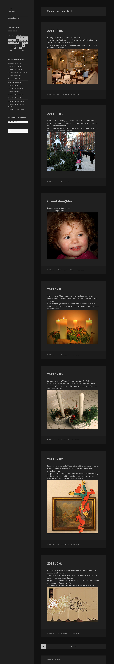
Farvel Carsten (19, 63)
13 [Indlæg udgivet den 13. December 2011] (12, 43)
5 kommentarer (74, 633)
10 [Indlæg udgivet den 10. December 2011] (23, 40)
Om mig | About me (14, 18)
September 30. (17, 85)
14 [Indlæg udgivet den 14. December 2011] (15, 43)
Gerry (10, 76)
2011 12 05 (55, 114)
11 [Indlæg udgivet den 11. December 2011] (26, 40)
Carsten (10, 63)
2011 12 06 (55, 31)
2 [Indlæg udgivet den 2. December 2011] (20, 38)
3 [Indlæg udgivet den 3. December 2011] (23, 38)
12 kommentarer (81, 270)
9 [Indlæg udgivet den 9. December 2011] (20, 40)
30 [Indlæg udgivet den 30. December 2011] (20, 48)
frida (71, 270)
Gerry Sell (11, 82)
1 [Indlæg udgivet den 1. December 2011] (17, 38)
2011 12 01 (55, 563)
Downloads (11, 11)
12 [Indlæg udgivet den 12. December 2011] (9, 43)
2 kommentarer (74, 182)
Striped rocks (19, 95)
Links (9, 15)
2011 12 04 (55, 289)
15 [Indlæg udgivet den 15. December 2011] (18, 43)
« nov (12, 50)
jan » (23, 50)
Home (10, 8)
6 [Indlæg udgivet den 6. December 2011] (12, 40)
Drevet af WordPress (53, 660)
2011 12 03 (55, 374)
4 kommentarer (74, 94)
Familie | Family (63, 270)
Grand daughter (60, 201)
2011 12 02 (55, 459)
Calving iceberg (19, 101)
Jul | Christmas (62, 94)
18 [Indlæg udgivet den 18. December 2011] (26, 43)
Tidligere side (43, 646)
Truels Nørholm (13, 104)
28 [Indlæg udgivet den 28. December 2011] (15, 48)
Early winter (18, 69)
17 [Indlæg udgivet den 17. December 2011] (23, 43)
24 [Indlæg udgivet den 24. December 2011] (23, 45)
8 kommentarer (74, 544)
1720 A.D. (17, 79)
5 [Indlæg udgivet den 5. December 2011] (9, 40)
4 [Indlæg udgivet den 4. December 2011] (26, 38)
